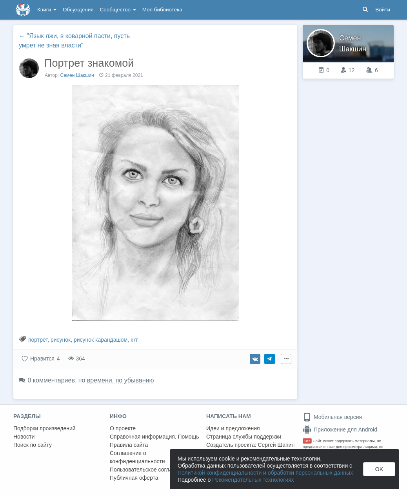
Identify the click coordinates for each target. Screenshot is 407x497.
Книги (46, 10)
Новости (24, 436)
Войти (382, 10)
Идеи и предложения (233, 428)
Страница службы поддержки (243, 436)
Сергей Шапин (276, 445)
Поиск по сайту (32, 445)
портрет (37, 340)
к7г (134, 340)
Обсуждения (78, 10)
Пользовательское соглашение (149, 469)
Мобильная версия (332, 417)
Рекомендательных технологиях (253, 480)
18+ (307, 441)
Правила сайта (129, 445)
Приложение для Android (340, 429)
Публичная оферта (134, 478)
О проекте (123, 428)
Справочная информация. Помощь (154, 436)
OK (379, 469)
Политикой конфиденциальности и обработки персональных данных (265, 473)
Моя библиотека (162, 10)
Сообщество (118, 10)
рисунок (61, 340)
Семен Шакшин (77, 75)
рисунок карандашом (100, 340)
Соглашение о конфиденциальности (137, 457)
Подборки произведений (44, 428)
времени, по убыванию (120, 380)
